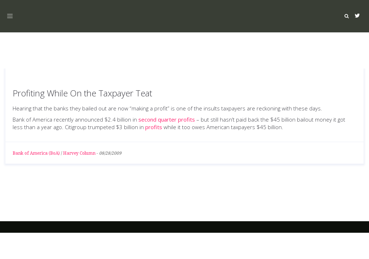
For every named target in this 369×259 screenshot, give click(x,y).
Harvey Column (79, 153)
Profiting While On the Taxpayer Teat (82, 93)
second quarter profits (166, 119)
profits (153, 127)
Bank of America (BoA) (36, 153)
